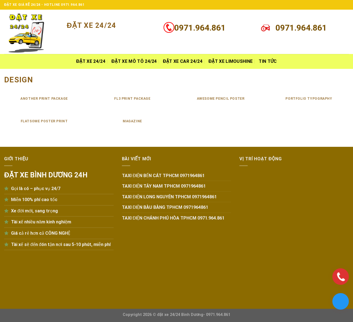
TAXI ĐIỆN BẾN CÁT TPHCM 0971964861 (163, 175)
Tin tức (268, 61)
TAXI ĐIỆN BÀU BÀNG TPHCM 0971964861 (165, 207)
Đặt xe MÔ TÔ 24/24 (134, 61)
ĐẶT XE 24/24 (90, 61)
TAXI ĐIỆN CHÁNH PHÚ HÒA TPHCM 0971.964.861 (173, 218)
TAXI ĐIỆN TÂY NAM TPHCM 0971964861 (164, 186)
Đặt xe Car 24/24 (182, 61)
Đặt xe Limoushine (230, 61)
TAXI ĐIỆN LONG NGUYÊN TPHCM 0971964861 (169, 196)
